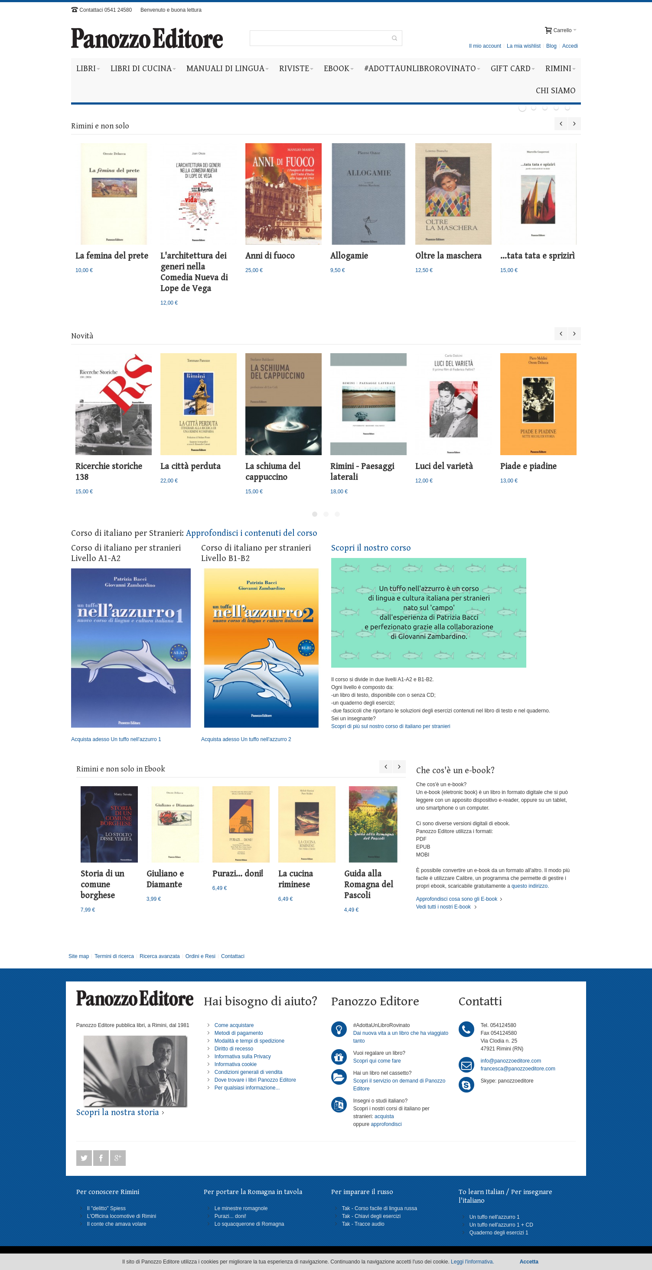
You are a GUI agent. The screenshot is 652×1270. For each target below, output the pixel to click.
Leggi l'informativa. (472, 1262)
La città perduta (190, 467)
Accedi (570, 46)
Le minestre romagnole (241, 1208)
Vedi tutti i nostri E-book (443, 907)
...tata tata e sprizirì (537, 256)
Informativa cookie (236, 1064)
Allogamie (349, 256)
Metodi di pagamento (239, 1033)
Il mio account (485, 46)
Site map (78, 956)
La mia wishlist (524, 46)
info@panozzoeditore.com (511, 1061)
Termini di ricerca (114, 956)
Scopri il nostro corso (371, 548)
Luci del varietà (444, 467)
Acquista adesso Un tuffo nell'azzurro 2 (261, 655)
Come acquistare (234, 1025)
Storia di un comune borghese (102, 885)
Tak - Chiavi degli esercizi (371, 1216)
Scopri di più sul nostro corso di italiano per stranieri (390, 726)
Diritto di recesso (234, 1049)
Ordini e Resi (200, 956)
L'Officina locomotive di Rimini (121, 1216)
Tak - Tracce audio (363, 1224)
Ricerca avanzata (160, 956)
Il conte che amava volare (117, 1224)
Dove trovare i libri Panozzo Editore (255, 1080)
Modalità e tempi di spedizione (249, 1041)
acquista (384, 1116)
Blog (551, 46)
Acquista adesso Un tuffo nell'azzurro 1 (131, 655)
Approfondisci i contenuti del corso (251, 533)
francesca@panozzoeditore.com (518, 1069)
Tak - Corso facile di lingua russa (379, 1208)
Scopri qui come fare (377, 1061)
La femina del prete (111, 256)
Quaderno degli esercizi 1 (498, 1233)
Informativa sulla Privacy (243, 1056)
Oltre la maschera (448, 256)
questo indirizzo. (529, 886)
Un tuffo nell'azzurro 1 (494, 1217)
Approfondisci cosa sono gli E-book (456, 899)
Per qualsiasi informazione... (247, 1088)
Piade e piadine (528, 467)
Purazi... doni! (237, 874)
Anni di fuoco (270, 256)
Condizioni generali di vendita (249, 1072)
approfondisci (386, 1124)
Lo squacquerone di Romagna (249, 1224)
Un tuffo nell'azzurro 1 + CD (501, 1225)
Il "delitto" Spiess (106, 1208)
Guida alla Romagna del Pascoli (368, 885)
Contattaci (232, 956)
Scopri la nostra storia (117, 1113)
